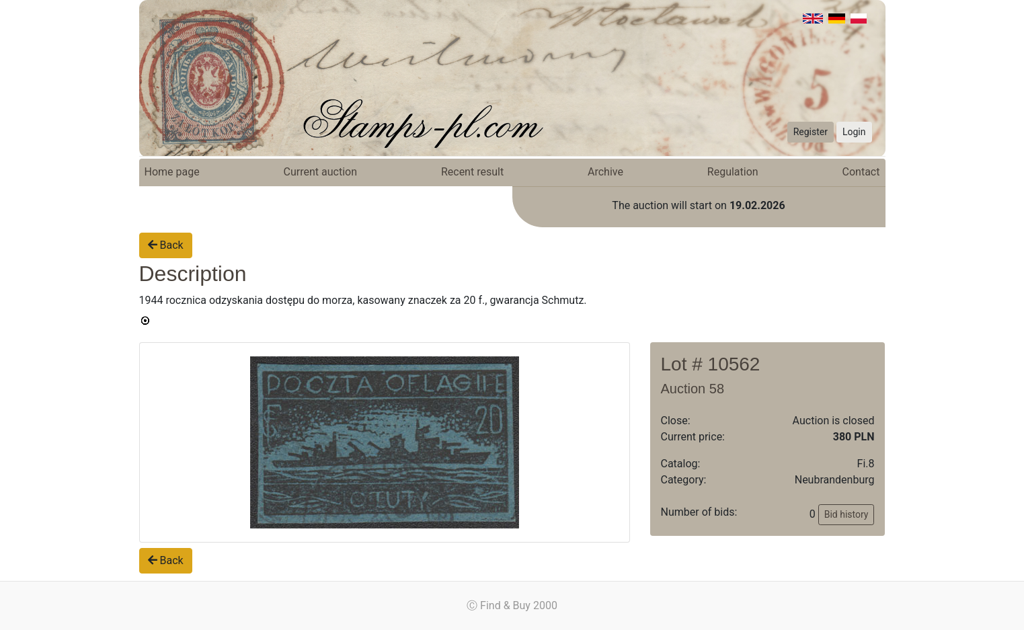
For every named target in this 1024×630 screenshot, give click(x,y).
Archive (605, 171)
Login (854, 131)
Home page (172, 171)
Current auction (320, 171)
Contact (861, 171)
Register (810, 131)
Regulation (732, 171)
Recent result (472, 171)
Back (166, 245)
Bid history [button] (846, 514)
